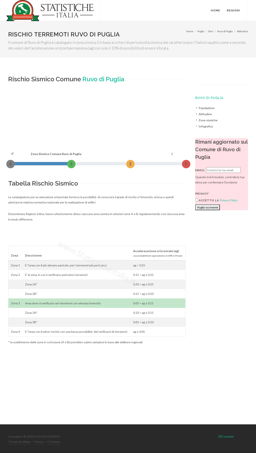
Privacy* (202, 193)
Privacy (39, 442)
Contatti (226, 436)
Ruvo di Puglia (225, 31)
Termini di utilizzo (19, 442)
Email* (200, 170)
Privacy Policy (228, 200)
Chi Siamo (53, 442)
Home (189, 31)
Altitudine (242, 31)
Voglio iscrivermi (207, 207)
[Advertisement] (97, 119)
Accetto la (207, 200)
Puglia (201, 31)
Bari (210, 31)
